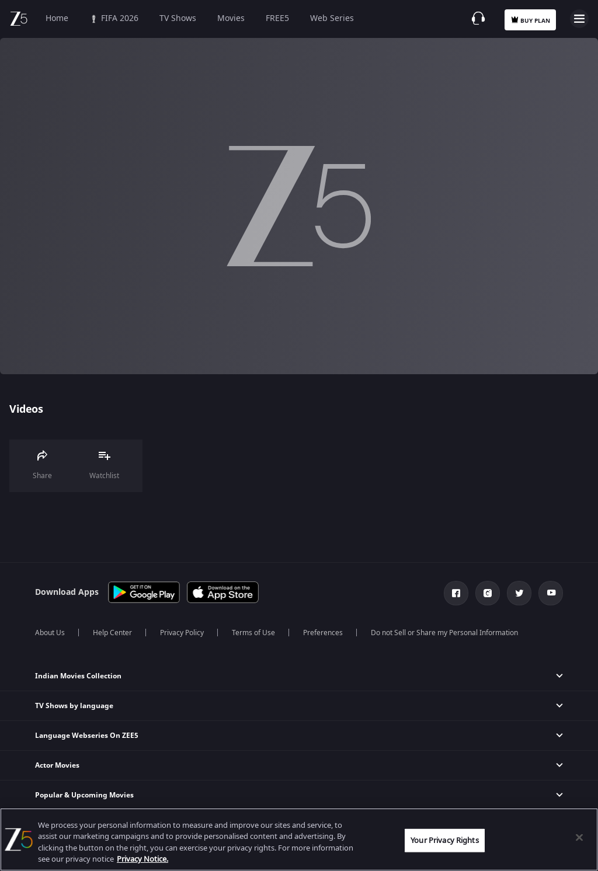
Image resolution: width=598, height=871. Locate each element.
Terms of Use (253, 633)
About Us (50, 633)
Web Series (332, 18)
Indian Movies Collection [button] (78, 676)
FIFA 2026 (113, 18)
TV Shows (177, 18)
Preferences (323, 633)
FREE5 (277, 18)
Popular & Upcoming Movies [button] (84, 795)
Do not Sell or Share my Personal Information (444, 633)
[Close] (579, 837)
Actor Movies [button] (57, 765)
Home (57, 18)
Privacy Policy (182, 633)
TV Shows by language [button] (74, 706)
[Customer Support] (478, 18)
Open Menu (579, 18)
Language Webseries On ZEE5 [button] (86, 735)
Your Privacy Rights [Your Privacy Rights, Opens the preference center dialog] (444, 840)
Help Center (112, 633)
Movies (231, 18)
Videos (26, 409)
